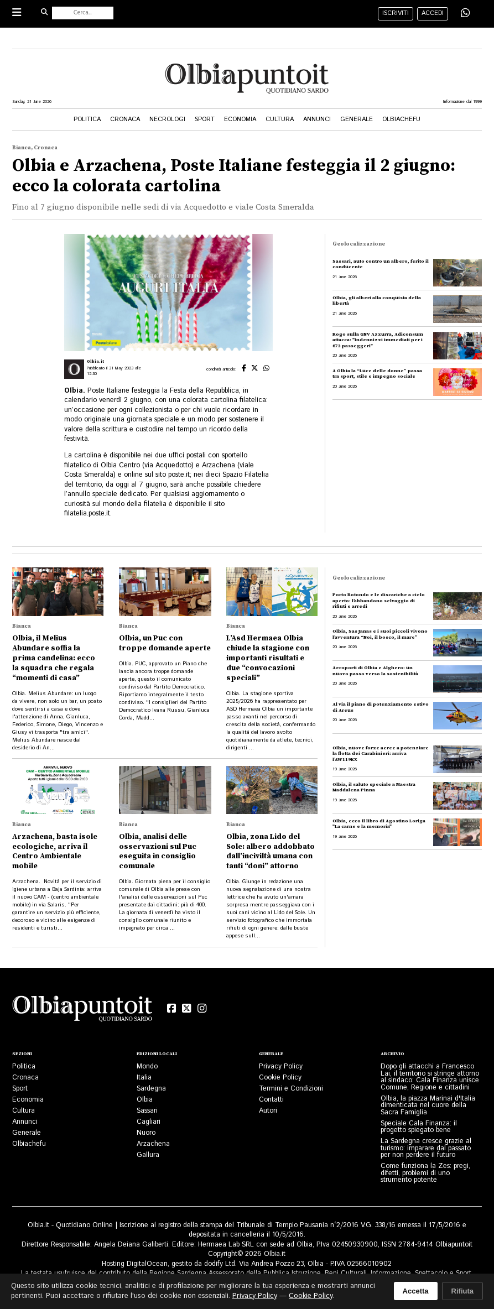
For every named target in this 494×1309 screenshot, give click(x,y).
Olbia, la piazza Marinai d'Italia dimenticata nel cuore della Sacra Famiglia (428, 1105)
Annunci (317, 119)
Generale (356, 119)
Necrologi (167, 119)
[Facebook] (171, 1008)
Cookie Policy (280, 1077)
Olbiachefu (401, 119)
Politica (87, 119)
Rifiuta (462, 1291)
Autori (268, 1110)
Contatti (271, 1099)
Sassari (147, 1110)
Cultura (280, 119)
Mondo (147, 1066)
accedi (433, 13)
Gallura (148, 1155)
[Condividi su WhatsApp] (465, 13)
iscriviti (395, 13)
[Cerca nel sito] (82, 13)
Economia (240, 119)
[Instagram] (201, 1008)
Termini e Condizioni (291, 1088)
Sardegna (151, 1088)
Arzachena (153, 1144)
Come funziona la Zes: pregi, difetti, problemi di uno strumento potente (425, 1173)
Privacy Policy (281, 1066)
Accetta (416, 1291)
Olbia (145, 1099)
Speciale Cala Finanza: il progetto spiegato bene (419, 1126)
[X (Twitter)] (186, 1008)
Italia (144, 1077)
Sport (205, 119)
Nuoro (146, 1133)
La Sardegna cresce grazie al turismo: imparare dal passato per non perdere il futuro (426, 1148)
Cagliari (148, 1122)
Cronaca (125, 119)
